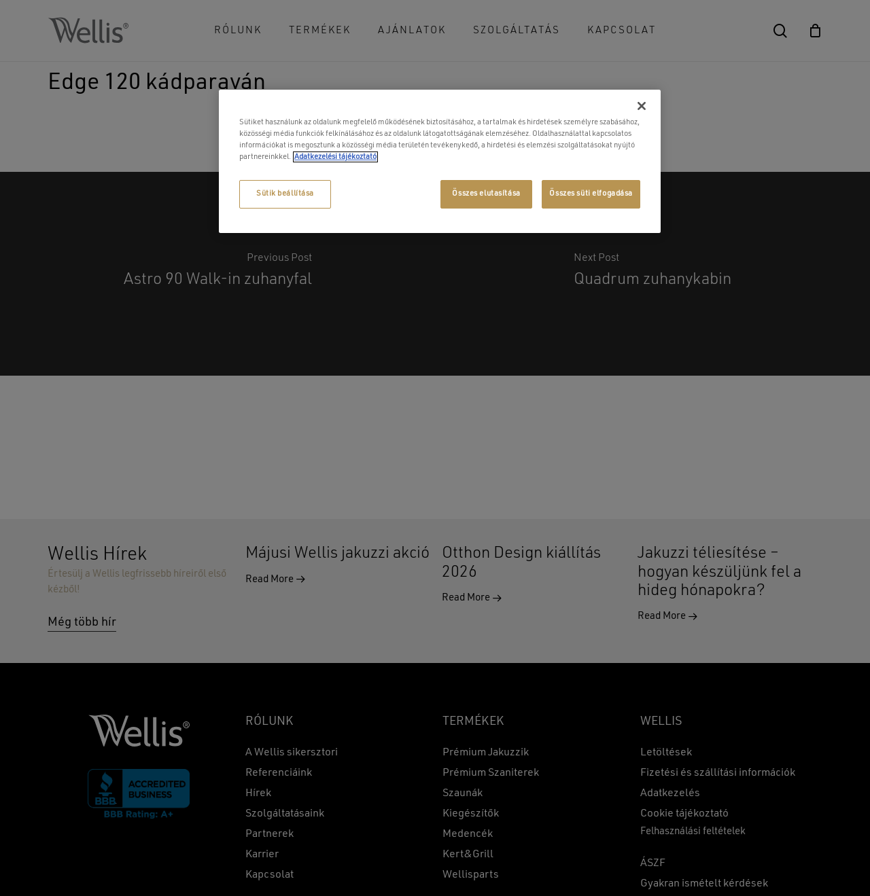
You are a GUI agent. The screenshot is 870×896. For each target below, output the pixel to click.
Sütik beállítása (285, 194)
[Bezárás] (642, 106)
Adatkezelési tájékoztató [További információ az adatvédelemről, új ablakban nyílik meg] (335, 157)
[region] (440, 161)
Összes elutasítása (486, 194)
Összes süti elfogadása (591, 194)
